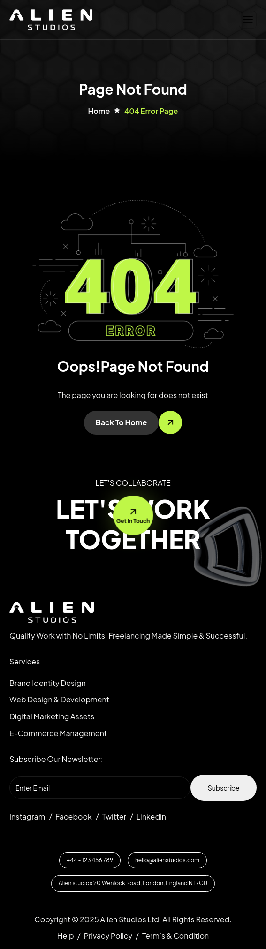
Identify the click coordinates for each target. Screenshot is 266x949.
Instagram (27, 816)
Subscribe (224, 787)
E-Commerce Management (58, 733)
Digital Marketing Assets (51, 716)
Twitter (114, 816)
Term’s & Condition (175, 936)
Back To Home (121, 422)
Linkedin (151, 816)
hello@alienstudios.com (167, 860)
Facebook (73, 816)
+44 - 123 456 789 (90, 860)
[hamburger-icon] (248, 20)
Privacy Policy (108, 936)
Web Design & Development (59, 699)
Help (65, 936)
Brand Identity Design (47, 683)
